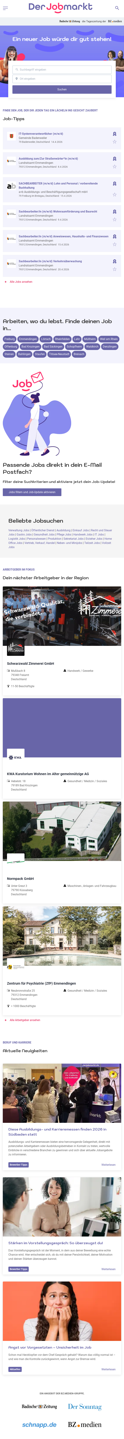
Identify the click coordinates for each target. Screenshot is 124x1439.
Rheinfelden (62, 339)
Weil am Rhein (109, 339)
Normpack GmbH (20, 879)
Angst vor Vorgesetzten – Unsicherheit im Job (49, 1347)
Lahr (77, 339)
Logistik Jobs (16, 538)
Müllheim (90, 339)
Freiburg (10, 339)
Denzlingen (110, 346)
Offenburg (11, 346)
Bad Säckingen (53, 346)
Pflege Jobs (64, 534)
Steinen (9, 354)
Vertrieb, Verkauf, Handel (39, 543)
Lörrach (46, 339)
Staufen (40, 354)
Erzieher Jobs (94, 538)
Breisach (79, 354)
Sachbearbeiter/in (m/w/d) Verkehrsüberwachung (50, 261)
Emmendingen (28, 339)
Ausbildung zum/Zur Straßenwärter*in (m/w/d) (48, 158)
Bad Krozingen (31, 346)
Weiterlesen (108, 1164)
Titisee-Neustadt (59, 354)
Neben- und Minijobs (69, 543)
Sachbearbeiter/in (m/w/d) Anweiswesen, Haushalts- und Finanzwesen (63, 236)
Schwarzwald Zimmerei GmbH (30, 663)
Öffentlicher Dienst (43, 530)
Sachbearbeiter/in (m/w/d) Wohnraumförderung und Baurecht (58, 211)
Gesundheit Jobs (44, 534)
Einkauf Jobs (81, 530)
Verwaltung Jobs (18, 530)
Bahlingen (24, 354)
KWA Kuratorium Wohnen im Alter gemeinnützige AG (48, 774)
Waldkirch (92, 346)
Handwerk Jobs (83, 534)
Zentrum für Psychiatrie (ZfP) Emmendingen (41, 983)
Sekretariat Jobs (73, 538)
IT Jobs (99, 534)
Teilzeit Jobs (92, 543)
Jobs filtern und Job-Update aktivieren (32, 492)
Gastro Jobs (24, 534)
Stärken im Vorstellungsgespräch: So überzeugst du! (55, 1243)
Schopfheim (74, 346)
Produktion (55, 538)
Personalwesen (37, 538)
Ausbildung (63, 530)
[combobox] (62, 70)
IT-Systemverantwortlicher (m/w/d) (41, 133)
